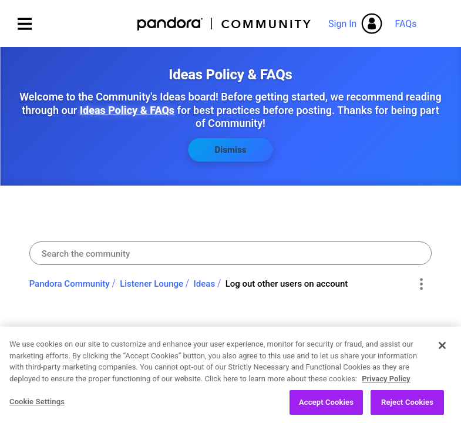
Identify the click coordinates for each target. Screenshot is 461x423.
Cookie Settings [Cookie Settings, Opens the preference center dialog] (37, 408)
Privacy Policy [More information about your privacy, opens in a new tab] (386, 384)
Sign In (342, 23)
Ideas (205, 283)
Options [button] (421, 284)
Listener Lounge (151, 283)
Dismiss (231, 150)
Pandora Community (225, 24)
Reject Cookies (407, 408)
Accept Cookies (326, 408)
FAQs (405, 23)
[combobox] (230, 253)
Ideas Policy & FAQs (127, 110)
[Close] (442, 352)
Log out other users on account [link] (287, 283)
